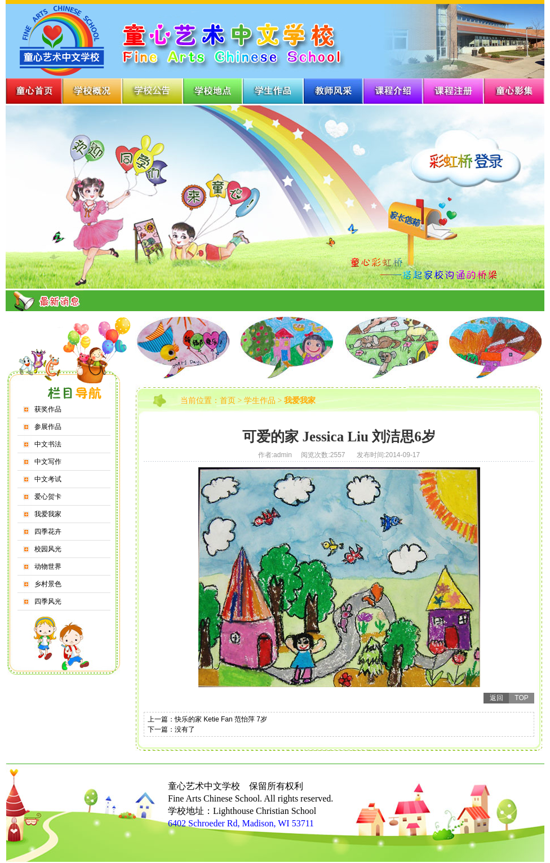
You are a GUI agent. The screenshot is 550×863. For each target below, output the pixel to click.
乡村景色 (47, 584)
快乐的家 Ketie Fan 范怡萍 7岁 (221, 719)
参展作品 (47, 427)
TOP (521, 698)
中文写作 (47, 462)
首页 (228, 400)
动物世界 (47, 566)
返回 (496, 698)
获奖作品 (47, 409)
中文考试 (47, 479)
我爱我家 (47, 514)
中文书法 (47, 444)
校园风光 (47, 549)
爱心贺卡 (47, 497)
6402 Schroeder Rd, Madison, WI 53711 (241, 823)
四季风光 (47, 601)
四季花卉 (47, 531)
